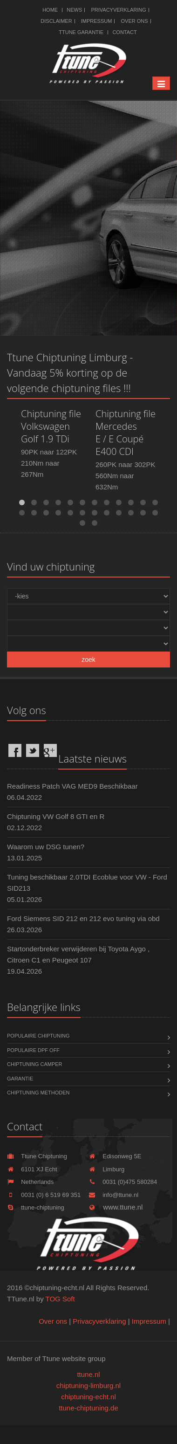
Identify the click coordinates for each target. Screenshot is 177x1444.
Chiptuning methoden (38, 1092)
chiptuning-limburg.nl (88, 1385)
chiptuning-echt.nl (88, 1397)
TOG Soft (60, 1299)
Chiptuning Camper (34, 1064)
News (74, 10)
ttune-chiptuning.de (88, 1408)
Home (50, 10)
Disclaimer (56, 21)
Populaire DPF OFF (33, 1050)
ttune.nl (88, 1374)
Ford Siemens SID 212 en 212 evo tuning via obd (83, 918)
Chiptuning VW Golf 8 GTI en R (55, 816)
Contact (124, 32)
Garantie (20, 1078)
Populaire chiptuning (38, 1035)
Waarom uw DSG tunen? (45, 847)
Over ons (134, 21)
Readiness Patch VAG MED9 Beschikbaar (72, 786)
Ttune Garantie (81, 32)
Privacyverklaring (118, 10)
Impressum (96, 21)
